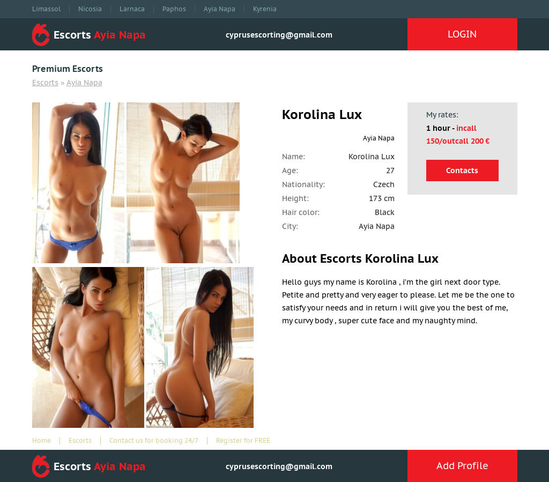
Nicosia (90, 9)
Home (41, 440)
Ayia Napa (219, 9)
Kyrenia (265, 9)
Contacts (462, 170)
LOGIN (462, 34)
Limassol (46, 9)
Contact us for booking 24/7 (153, 440)
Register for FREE (243, 440)
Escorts (45, 82)
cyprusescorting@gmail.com (279, 35)
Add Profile (462, 465)
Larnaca (132, 9)
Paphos (174, 9)
